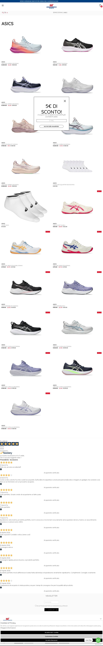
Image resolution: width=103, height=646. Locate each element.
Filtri (5, 13)
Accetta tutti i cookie (51, 632)
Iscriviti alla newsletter (51, 126)
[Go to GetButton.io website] (98, 644)
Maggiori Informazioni (8, 628)
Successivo (14, 460)
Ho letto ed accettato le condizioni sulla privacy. (51, 606)
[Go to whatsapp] (98, 640)
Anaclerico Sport (51, 6)
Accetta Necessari (51, 640)
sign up (52, 609)
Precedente (4, 460)
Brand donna (57, 12)
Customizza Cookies (51, 636)
